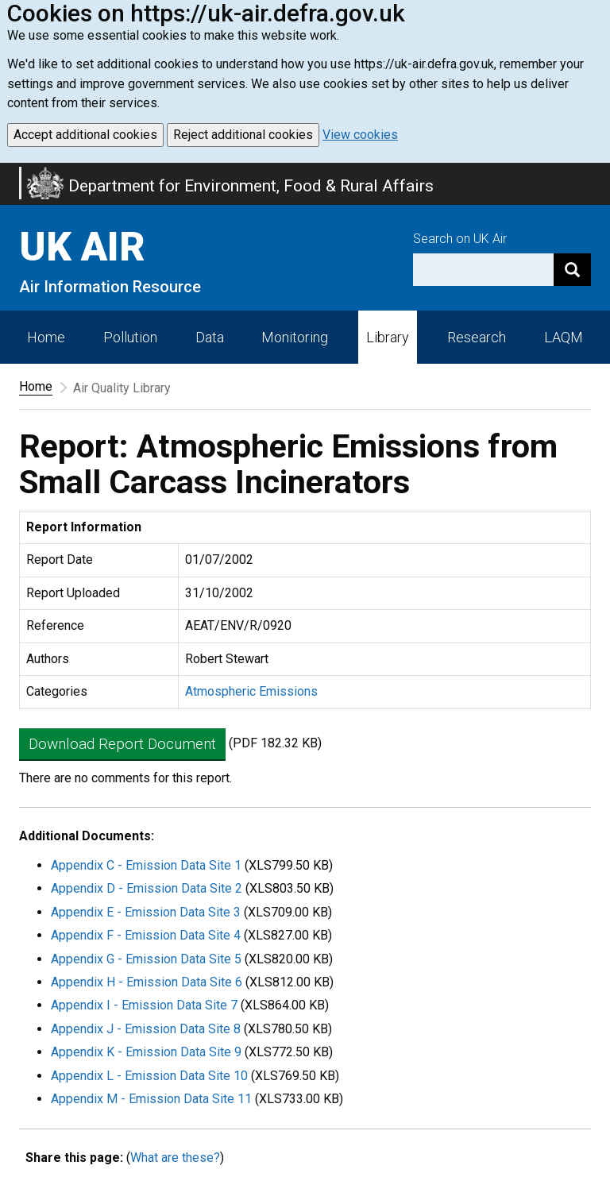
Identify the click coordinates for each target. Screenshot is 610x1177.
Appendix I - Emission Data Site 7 (144, 1005)
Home (46, 337)
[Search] (572, 269)
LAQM (563, 337)
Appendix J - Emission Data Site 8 (146, 1028)
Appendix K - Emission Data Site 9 (146, 1051)
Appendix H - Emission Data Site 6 (146, 982)
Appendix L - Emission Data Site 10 (149, 1075)
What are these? (175, 1157)
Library (387, 337)
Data (209, 337)
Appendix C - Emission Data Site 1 (146, 865)
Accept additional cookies (85, 134)
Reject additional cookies (243, 134)
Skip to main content (9, 173)
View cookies (360, 134)
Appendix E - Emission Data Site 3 (146, 912)
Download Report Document (122, 744)
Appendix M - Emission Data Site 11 (151, 1098)
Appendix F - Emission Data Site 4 (146, 935)
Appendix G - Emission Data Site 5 (146, 959)
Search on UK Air (460, 238)
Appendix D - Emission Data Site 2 (146, 888)
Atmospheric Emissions (251, 691)
